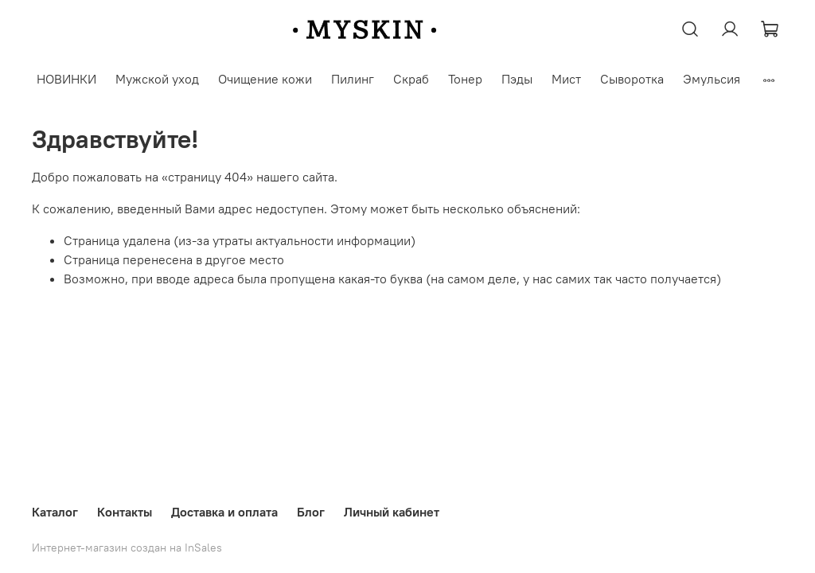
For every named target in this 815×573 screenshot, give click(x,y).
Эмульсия (711, 79)
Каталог (55, 512)
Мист (566, 79)
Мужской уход (157, 79)
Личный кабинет (391, 512)
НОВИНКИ (66, 79)
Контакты (124, 512)
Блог (311, 512)
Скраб (411, 79)
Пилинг (352, 79)
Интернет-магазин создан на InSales (127, 547)
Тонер (465, 79)
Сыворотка (632, 79)
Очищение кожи (265, 79)
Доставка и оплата (224, 512)
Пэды (516, 79)
